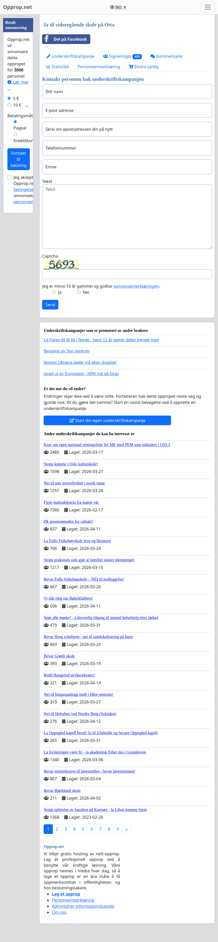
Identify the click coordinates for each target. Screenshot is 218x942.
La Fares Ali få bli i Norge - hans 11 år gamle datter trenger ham (101, 340)
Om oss (59, 912)
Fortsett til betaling (19, 159)
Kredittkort (24, 140)
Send (50, 304)
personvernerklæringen (136, 286)
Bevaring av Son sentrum (66, 351)
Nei (86, 292)
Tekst (47, 181)
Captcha (50, 256)
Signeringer (122, 56)
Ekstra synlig (143, 66)
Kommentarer (166, 56)
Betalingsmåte (21, 116)
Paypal (20, 128)
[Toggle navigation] (208, 7)
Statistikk (57, 66)
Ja (59, 292)
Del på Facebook (64, 39)
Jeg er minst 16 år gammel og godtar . (101, 286)
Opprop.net (17, 7)
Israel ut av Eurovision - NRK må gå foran (81, 374)
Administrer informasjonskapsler (83, 906)
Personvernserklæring (99, 66)
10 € (17, 105)
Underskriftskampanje (70, 56)
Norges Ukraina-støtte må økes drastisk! (80, 362)
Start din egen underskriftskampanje (108, 420)
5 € (16, 98)
